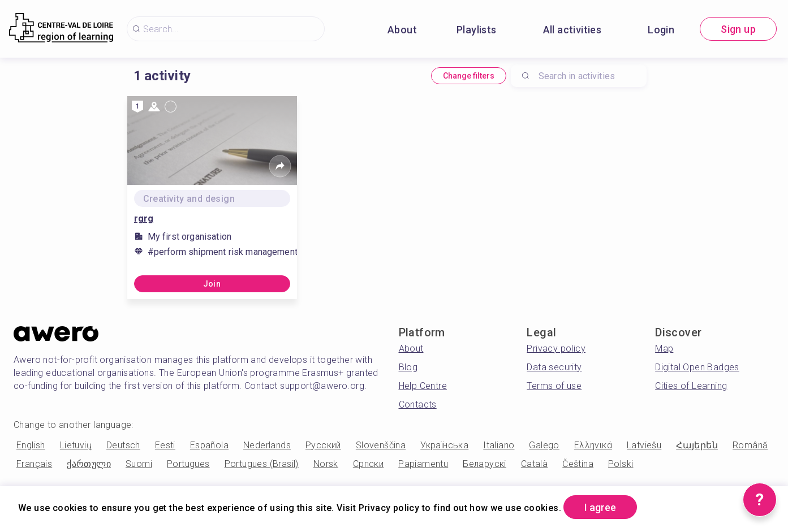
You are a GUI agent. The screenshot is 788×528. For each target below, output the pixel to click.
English (30, 445)
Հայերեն (697, 445)
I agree (600, 507)
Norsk (325, 463)
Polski (620, 463)
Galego (544, 445)
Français (34, 463)
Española (209, 445)
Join (212, 283)
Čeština (577, 463)
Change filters (468, 75)
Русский (323, 445)
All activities (572, 30)
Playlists (477, 30)
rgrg (143, 218)
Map (664, 348)
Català (534, 463)
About (402, 30)
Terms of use (554, 385)
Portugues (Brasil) (262, 463)
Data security (554, 367)
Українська (444, 445)
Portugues (188, 463)
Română (750, 445)
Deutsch (123, 445)
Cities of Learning (691, 385)
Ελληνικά (593, 445)
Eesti (165, 445)
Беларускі (484, 463)
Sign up (738, 29)
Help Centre (423, 385)
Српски (368, 463)
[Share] (280, 166)
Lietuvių (76, 445)
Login (661, 30)
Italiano (498, 445)
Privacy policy (556, 348)
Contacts (418, 404)
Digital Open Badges (697, 367)
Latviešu (644, 445)
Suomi (139, 463)
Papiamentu (423, 463)
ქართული (89, 463)
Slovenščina (381, 445)
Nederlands (267, 445)
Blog (408, 367)
